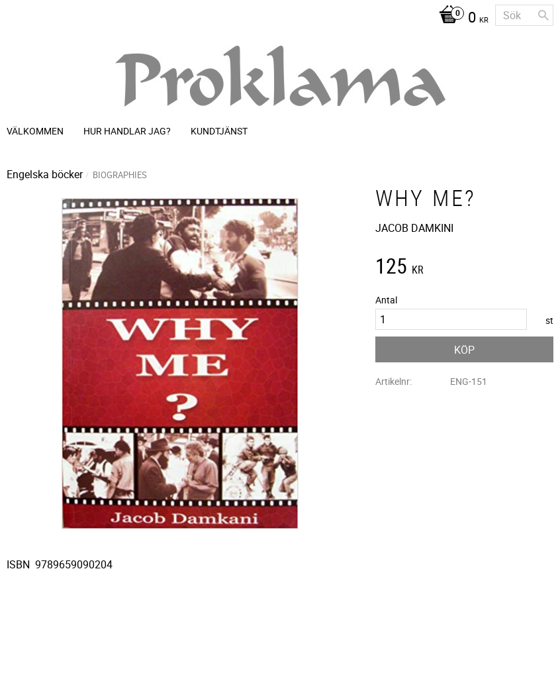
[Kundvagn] (460, 18)
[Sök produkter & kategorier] (524, 15)
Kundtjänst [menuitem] (219, 131)
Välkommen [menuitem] (35, 131)
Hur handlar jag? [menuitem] (127, 131)
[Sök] (543, 15)
